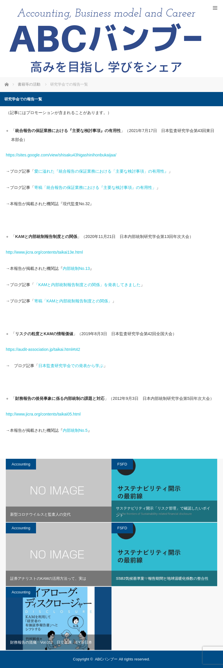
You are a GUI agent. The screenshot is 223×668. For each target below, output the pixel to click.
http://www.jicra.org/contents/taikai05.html (43, 414)
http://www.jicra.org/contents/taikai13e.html (44, 252)
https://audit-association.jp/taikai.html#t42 (43, 349)
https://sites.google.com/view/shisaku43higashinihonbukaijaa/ (61, 155)
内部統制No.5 (75, 430)
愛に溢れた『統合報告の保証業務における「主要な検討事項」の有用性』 (101, 171)
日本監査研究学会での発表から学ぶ (70, 365)
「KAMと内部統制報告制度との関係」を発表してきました (87, 284)
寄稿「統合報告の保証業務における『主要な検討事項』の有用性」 (95, 187)
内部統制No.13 (76, 268)
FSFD (122, 464)
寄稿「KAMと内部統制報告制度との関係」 (73, 301)
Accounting (21, 464)
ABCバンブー (106, 659)
